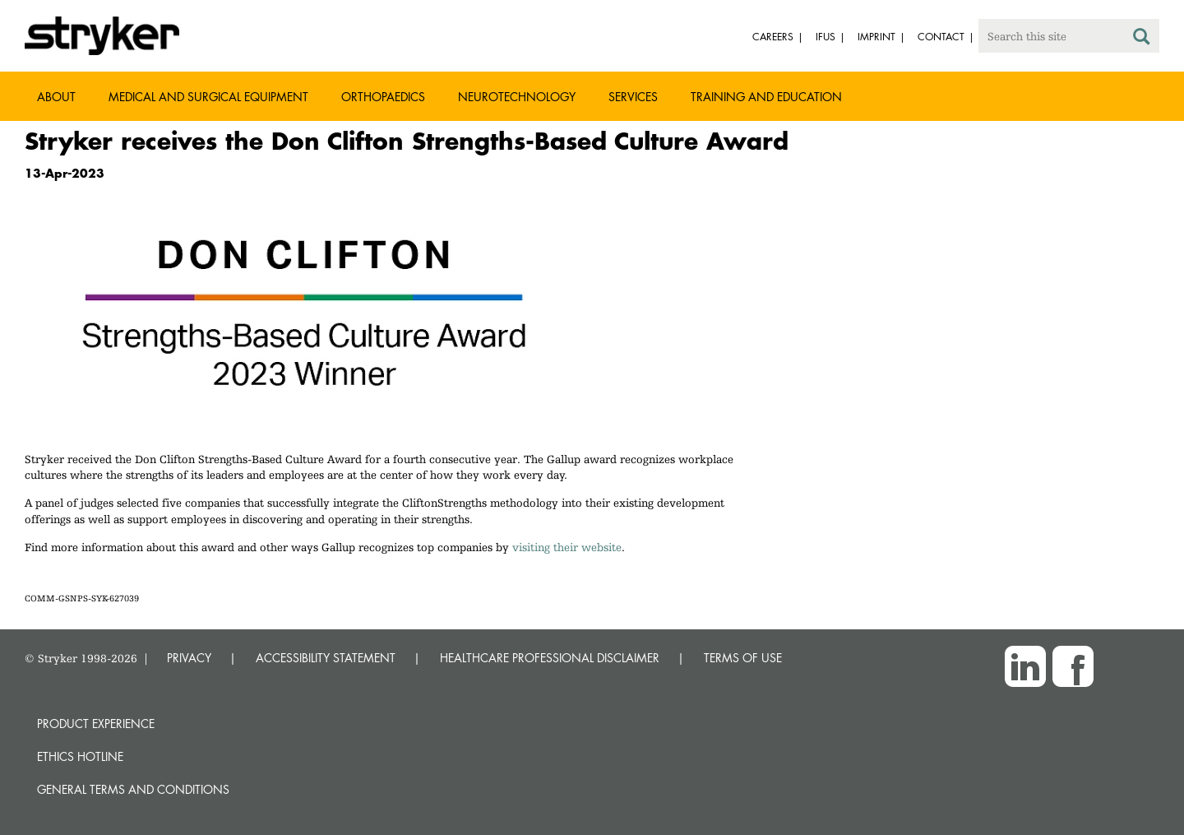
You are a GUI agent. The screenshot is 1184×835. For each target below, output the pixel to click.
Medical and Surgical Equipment (208, 96)
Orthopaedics (383, 96)
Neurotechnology (517, 96)
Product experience (96, 723)
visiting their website (567, 547)
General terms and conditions (133, 789)
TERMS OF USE (743, 658)
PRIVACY (189, 658)
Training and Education (766, 96)
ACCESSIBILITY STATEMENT (325, 658)
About (56, 96)
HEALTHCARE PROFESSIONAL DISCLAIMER (549, 658)
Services (633, 96)
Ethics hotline (80, 756)
